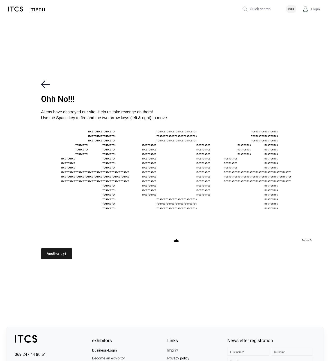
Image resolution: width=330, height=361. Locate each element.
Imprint (172, 350)
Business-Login (104, 350)
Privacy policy (178, 358)
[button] (56, 253)
